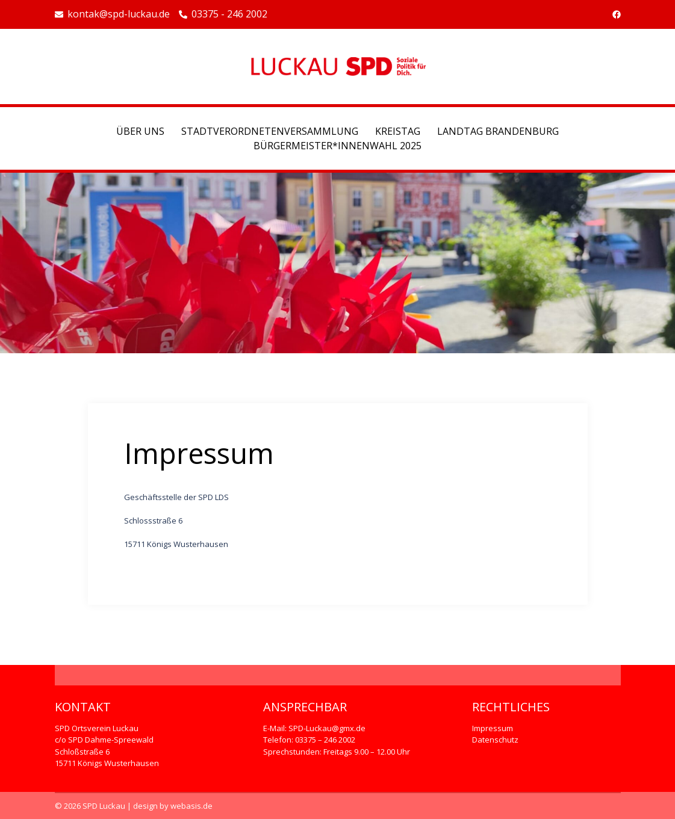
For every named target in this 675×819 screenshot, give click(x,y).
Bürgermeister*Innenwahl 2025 (337, 145)
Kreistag (397, 131)
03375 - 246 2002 (223, 14)
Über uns (140, 131)
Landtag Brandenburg (498, 131)
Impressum (492, 728)
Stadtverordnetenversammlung (269, 131)
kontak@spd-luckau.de (112, 14)
